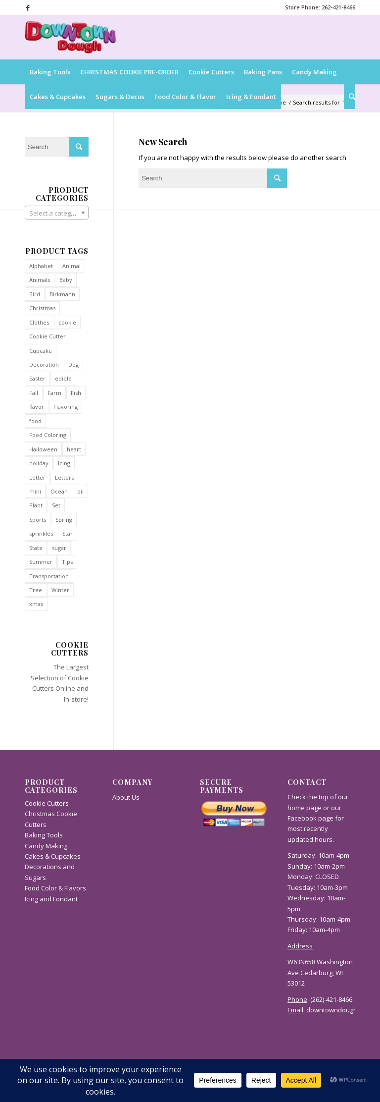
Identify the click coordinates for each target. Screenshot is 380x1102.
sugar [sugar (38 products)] (59, 547)
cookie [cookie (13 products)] (67, 322)
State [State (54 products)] (36, 547)
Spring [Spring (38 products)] (63, 519)
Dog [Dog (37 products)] (73, 364)
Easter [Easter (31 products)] (37, 378)
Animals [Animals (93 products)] (39, 279)
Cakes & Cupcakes (53, 856)
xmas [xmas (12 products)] (36, 603)
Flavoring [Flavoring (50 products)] (65, 406)
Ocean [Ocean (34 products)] (59, 491)
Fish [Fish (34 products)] (76, 392)
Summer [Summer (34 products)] (40, 561)
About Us (126, 797)
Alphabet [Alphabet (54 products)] (41, 266)
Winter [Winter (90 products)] (60, 590)
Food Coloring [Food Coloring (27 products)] (47, 435)
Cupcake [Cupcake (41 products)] (40, 350)
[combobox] (57, 213)
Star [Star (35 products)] (67, 533)
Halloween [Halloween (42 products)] (43, 449)
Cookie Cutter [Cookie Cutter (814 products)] (47, 336)
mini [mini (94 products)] (35, 491)
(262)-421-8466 (331, 999)
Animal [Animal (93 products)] (71, 266)
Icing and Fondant (51, 898)
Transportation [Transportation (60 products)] (49, 576)
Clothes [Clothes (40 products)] (39, 322)
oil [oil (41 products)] (80, 491)
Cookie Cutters (47, 803)
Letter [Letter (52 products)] (37, 477)
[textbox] (56, 213)
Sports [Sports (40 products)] (37, 519)
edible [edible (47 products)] (63, 378)
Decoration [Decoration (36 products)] (44, 364)
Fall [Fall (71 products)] (33, 392)
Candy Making (46, 845)
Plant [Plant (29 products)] (36, 505)
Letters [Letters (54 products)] (64, 477)
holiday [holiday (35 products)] (38, 463)
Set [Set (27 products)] (56, 505)
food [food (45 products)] (35, 421)
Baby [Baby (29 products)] (65, 279)
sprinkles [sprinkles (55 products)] (41, 533)
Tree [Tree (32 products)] (35, 590)
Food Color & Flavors (55, 887)
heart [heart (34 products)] (74, 449)
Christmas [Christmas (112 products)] (42, 308)
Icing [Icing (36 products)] (64, 463)
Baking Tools (44, 834)
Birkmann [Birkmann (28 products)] (62, 294)
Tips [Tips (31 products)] (67, 561)
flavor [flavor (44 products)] (36, 406)
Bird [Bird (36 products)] (34, 294)
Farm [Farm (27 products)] (54, 392)
